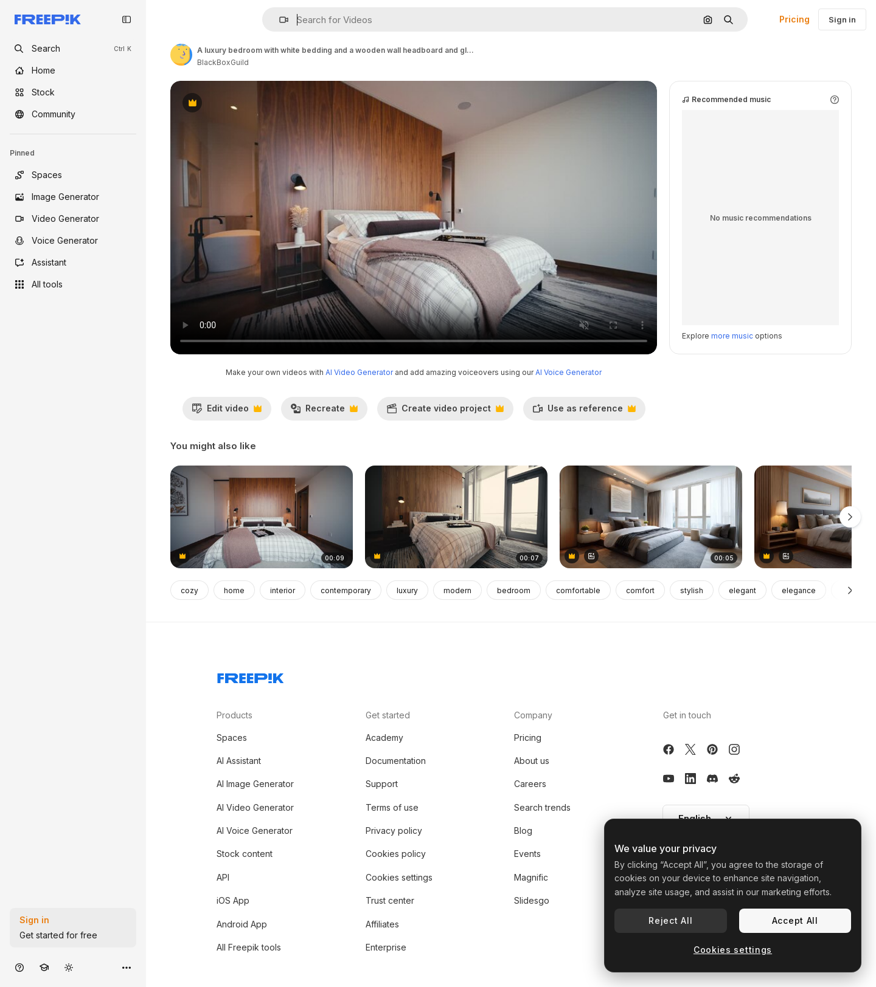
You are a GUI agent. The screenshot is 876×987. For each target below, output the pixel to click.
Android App (242, 924)
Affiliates (382, 924)
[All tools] (73, 284)
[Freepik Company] (251, 676)
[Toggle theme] (68, 967)
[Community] (73, 114)
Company (533, 715)
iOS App (233, 900)
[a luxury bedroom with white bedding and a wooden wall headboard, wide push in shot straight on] (261, 517)
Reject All (670, 920)
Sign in (842, 19)
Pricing (794, 19)
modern (457, 590)
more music (732, 335)
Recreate (324, 411)
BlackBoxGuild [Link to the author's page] (223, 62)
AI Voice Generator (568, 372)
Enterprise (386, 947)
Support (382, 784)
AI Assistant (239, 760)
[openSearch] (73, 48)
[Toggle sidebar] (126, 19)
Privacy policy (394, 830)
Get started (388, 715)
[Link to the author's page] (181, 55)
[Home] (73, 70)
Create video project (445, 411)
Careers (530, 784)
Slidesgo (531, 900)
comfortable (578, 590)
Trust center (390, 900)
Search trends (542, 807)
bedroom (513, 590)
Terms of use (392, 807)
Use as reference (584, 411)
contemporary (346, 590)
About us (531, 760)
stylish (691, 590)
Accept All (795, 920)
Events (527, 853)
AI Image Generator (255, 784)
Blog (523, 830)
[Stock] (73, 92)
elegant (742, 590)
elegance (799, 590)
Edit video (227, 411)
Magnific (531, 877)
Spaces (232, 737)
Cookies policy (396, 853)
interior (282, 590)
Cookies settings (399, 877)
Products (234, 715)
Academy (384, 737)
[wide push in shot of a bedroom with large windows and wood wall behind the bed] (456, 517)
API (223, 877)
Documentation (396, 760)
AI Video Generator (359, 372)
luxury (407, 590)
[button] (279, 19)
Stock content (245, 853)
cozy (189, 590)
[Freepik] (48, 19)
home (234, 590)
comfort (640, 590)
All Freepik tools (249, 947)
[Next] (850, 590)
